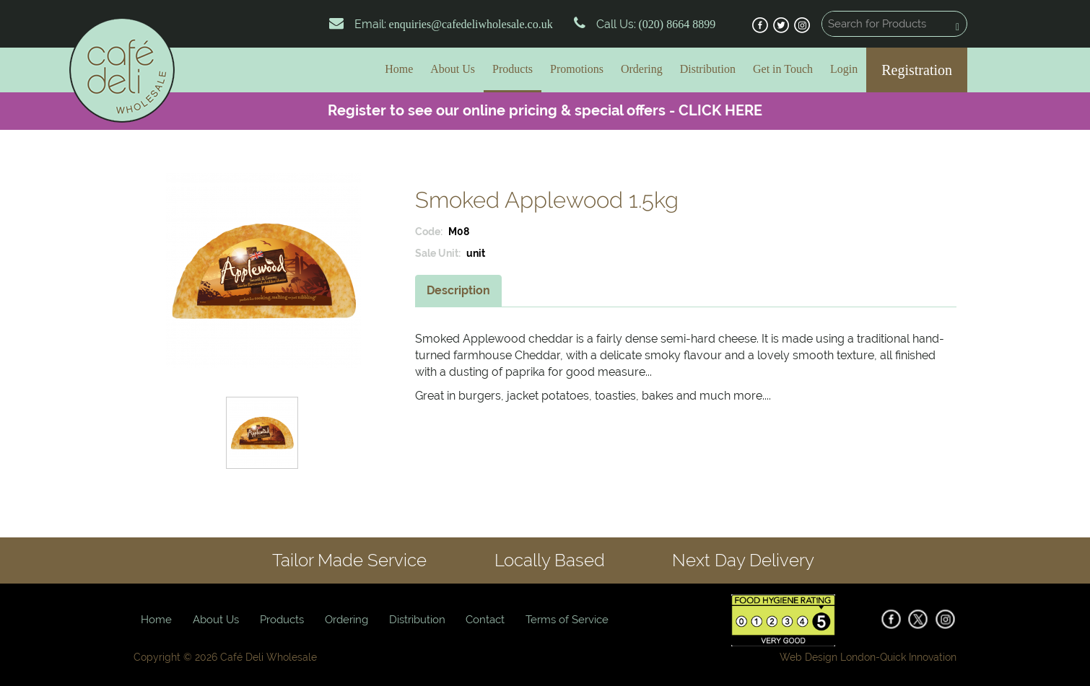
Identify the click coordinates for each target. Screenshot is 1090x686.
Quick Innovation (918, 657)
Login (844, 69)
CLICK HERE (720, 110)
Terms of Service (567, 619)
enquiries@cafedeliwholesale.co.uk (471, 24)
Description (458, 290)
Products (512, 69)
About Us (452, 69)
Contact (485, 619)
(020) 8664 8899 (676, 24)
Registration (916, 70)
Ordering (642, 69)
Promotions (576, 69)
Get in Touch (783, 69)
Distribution (708, 69)
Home (399, 69)
